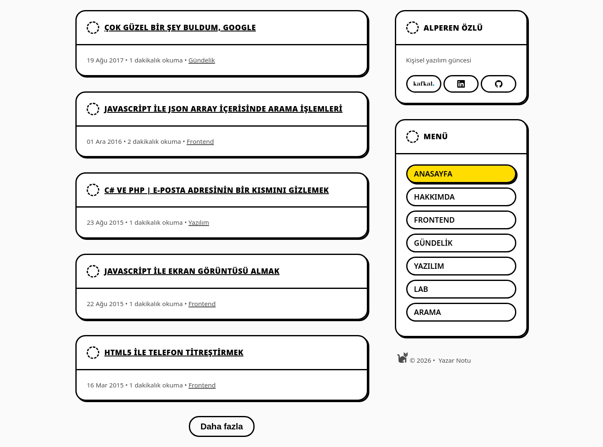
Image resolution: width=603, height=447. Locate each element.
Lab (421, 289)
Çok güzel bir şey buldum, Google (180, 27)
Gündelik (201, 60)
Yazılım (198, 222)
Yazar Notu (454, 360)
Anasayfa (433, 174)
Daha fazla (222, 426)
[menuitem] (461, 173)
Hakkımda (434, 197)
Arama (427, 312)
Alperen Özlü (453, 28)
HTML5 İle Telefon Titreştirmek (173, 352)
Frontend (200, 141)
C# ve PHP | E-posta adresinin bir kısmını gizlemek (216, 190)
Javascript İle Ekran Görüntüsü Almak (191, 271)
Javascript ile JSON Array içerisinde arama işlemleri (223, 109)
